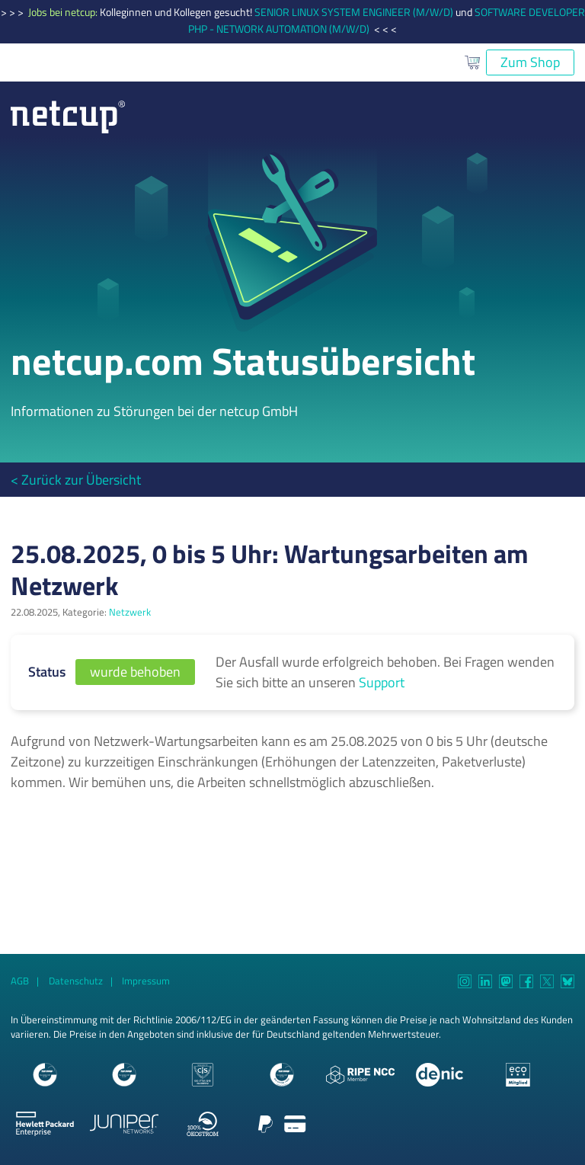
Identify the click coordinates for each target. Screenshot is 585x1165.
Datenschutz (76, 981)
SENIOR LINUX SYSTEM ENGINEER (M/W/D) (353, 12)
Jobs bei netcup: (64, 12)
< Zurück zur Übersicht (76, 479)
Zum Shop (530, 62)
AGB (20, 981)
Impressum (146, 981)
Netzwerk (130, 612)
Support (381, 682)
